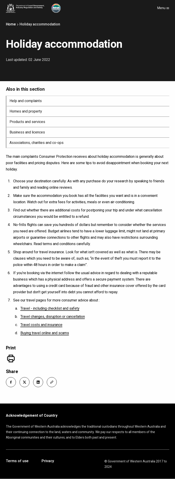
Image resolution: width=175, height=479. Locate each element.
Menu (163, 8)
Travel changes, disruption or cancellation (52, 316)
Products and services (27, 122)
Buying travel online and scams (44, 333)
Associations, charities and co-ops (37, 142)
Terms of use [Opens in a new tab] (17, 461)
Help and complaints (26, 101)
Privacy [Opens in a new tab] (48, 461)
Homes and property (26, 111)
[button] (11, 382)
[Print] (11, 359)
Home (11, 24)
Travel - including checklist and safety (49, 308)
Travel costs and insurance (41, 325)
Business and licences (27, 132)
